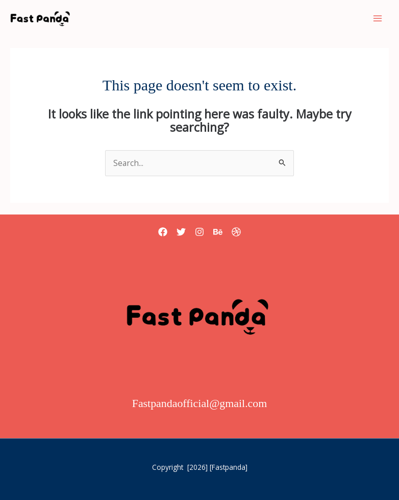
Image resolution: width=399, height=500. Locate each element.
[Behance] (217, 231)
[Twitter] (181, 231)
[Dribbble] (236, 231)
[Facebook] (162, 231)
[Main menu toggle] (378, 18)
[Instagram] (199, 231)
